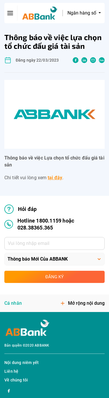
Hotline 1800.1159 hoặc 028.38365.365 (39, 224)
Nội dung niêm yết (21, 362)
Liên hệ (11, 371)
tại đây (55, 177)
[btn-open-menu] (10, 13)
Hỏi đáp (20, 209)
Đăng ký (54, 276)
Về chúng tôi (16, 380)
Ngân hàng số (82, 13)
